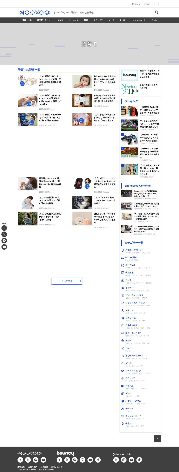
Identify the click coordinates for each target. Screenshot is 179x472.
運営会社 (21, 467)
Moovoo (136, 4)
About (147, 4)
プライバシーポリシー (26, 470)
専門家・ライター (44, 20)
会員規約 (44, 467)
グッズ (60, 20)
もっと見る (66, 281)
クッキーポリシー (46, 470)
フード (111, 20)
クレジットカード (138, 20)
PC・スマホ (73, 20)
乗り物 (122, 20)
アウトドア (98, 20)
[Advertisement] (67, 153)
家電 (86, 20)
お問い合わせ (56, 467)
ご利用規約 (32, 467)
